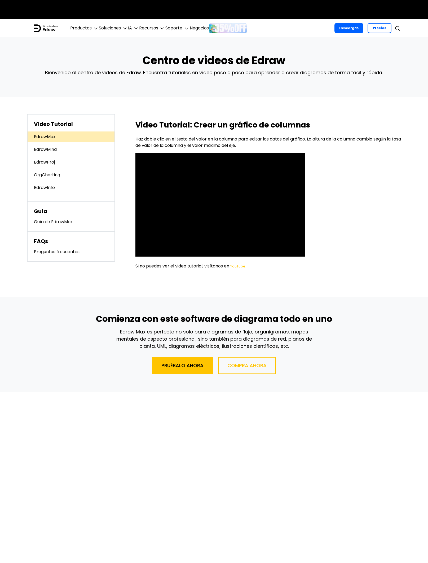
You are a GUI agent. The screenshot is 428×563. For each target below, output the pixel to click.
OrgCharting (47, 175)
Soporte (403, 9)
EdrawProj (44, 162)
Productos (88, 28)
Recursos (183, 28)
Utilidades (286, 9)
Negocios (354, 9)
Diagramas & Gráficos (188, 9)
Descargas (348, 28)
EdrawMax (44, 137)
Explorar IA (323, 9)
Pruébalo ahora (182, 365)
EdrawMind (45, 149)
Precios (379, 28)
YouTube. (239, 266)
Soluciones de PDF (243, 9)
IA (155, 28)
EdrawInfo (44, 187)
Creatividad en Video (129, 9)
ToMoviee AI (83, 9)
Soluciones (126, 28)
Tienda (380, 9)
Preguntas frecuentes (57, 252)
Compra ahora (247, 365)
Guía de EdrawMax (53, 222)
